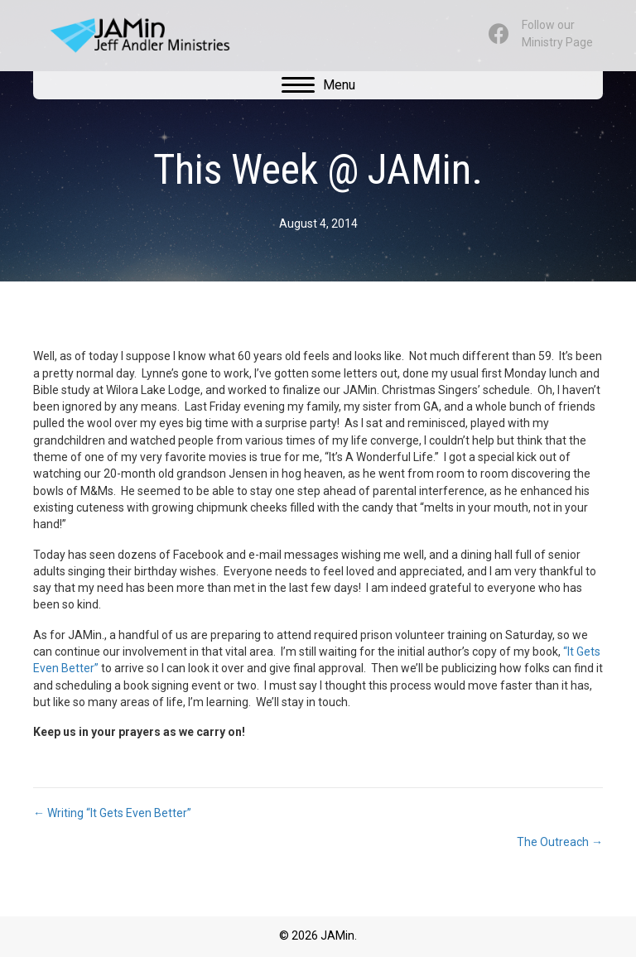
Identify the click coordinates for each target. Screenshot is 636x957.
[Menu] (318, 85)
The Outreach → (560, 842)
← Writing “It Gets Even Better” (112, 813)
